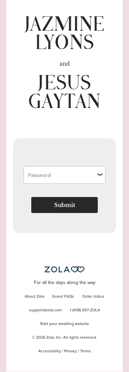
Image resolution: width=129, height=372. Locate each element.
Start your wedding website (64, 324)
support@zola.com (45, 310)
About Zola (34, 297)
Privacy (70, 351)
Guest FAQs (63, 297)
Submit (64, 205)
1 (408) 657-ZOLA (85, 310)
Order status (93, 297)
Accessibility (49, 351)
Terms (85, 351)
